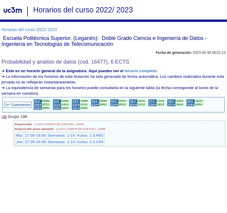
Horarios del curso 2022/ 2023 (29, 29)
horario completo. (141, 71)
